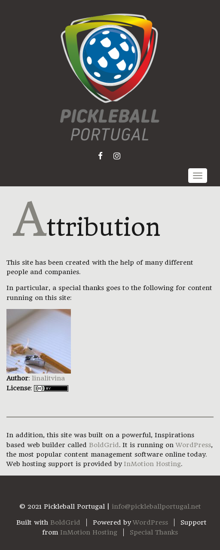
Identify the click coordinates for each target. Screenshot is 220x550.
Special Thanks (154, 532)
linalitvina (48, 378)
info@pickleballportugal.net (156, 506)
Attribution (86, 227)
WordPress (193, 445)
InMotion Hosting (152, 464)
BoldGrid (104, 445)
